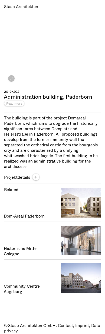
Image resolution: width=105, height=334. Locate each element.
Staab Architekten (21, 7)
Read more (14, 103)
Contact (65, 326)
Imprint (82, 326)
